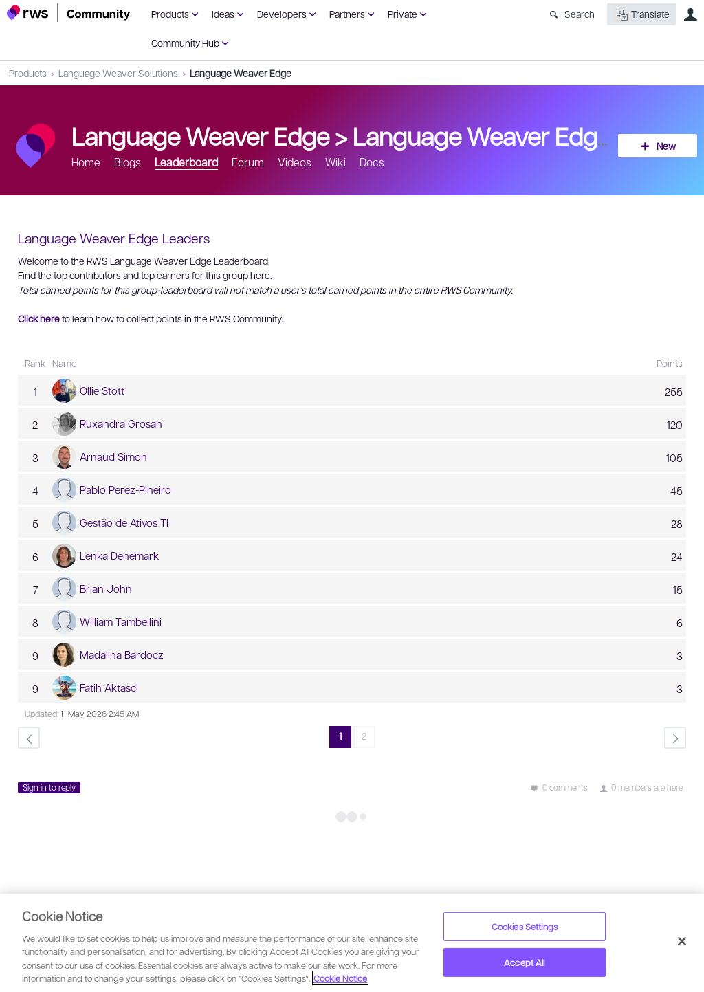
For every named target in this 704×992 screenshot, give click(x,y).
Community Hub (185, 42)
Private (402, 14)
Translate (642, 15)
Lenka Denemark (119, 555)
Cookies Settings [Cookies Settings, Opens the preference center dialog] (525, 926)
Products (170, 14)
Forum (248, 162)
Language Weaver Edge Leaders (528, 135)
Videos (294, 162)
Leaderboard (186, 162)
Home (86, 162)
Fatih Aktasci (109, 687)
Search (579, 14)
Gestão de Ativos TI (124, 522)
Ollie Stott (102, 390)
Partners (347, 14)
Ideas (223, 14)
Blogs (127, 162)
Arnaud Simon (113, 456)
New (666, 146)
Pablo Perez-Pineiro (125, 489)
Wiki (335, 162)
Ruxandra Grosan (121, 423)
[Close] (682, 941)
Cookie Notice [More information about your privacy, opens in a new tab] (340, 978)
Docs (372, 162)
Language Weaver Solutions (118, 73)
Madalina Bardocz (122, 654)
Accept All (524, 962)
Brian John (106, 588)
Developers (282, 14)
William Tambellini (121, 621)
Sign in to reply (49, 787)
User (690, 14)
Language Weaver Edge (241, 73)
